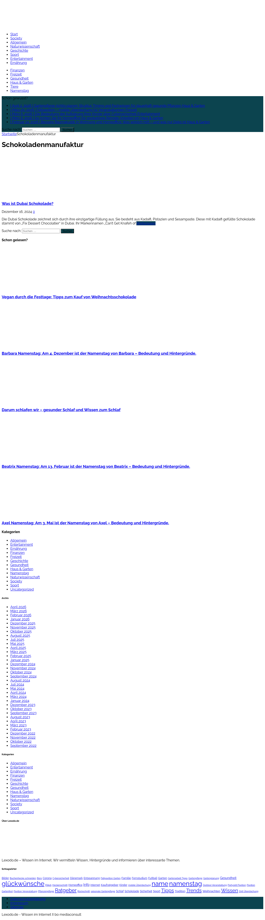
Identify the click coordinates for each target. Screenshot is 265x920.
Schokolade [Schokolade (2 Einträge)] (132, 891)
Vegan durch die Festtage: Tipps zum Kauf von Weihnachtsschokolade (69, 296)
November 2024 (23, 668)
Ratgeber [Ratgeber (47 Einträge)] (66, 890)
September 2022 (23, 746)
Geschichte (19, 51)
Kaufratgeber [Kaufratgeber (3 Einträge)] (110, 885)
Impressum (19, 903)
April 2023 (18, 721)
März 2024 (18, 697)
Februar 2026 (20, 615)
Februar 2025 (20, 656)
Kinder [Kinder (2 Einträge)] (123, 885)
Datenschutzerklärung (27, 899)
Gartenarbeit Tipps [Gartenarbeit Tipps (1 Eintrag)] (178, 878)
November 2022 (22, 737)
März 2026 (18, 611)
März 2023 (18, 725)
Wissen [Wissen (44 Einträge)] (229, 890)
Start (14, 34)
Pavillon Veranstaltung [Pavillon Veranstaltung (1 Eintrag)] (25, 891)
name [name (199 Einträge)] (160, 883)
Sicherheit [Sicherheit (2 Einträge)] (146, 891)
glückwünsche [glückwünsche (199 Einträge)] (23, 883)
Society (16, 38)
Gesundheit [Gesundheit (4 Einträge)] (228, 878)
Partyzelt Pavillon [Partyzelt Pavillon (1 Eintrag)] (237, 885)
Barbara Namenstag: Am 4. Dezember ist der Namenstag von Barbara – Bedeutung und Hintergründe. (99, 353)
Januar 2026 (19, 619)
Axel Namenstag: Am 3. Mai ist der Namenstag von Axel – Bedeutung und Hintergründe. (85, 522)
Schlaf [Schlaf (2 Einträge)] (120, 891)
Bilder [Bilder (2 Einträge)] (5, 878)
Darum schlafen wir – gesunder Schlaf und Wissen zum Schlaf (61, 409)
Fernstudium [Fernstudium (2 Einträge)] (139, 878)
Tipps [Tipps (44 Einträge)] (167, 890)
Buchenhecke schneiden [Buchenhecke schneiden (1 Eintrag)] (23, 878)
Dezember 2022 (22, 733)
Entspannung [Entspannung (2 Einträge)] (92, 878)
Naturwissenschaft (25, 46)
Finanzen (17, 70)
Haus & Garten (21, 82)
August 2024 (20, 680)
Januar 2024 (19, 701)
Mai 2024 (17, 689)
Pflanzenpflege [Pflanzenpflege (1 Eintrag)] (46, 891)
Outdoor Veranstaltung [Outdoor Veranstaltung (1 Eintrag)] (215, 885)
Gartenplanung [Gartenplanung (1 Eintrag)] (211, 878)
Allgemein (18, 42)
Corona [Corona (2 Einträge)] (47, 878)
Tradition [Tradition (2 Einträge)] (180, 891)
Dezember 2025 (22, 623)
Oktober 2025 (21, 631)
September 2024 (23, 676)
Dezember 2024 (22, 664)
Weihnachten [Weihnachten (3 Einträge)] (211, 891)
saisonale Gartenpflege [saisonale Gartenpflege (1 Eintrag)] (103, 891)
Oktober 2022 (21, 742)
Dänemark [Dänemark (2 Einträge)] (76, 878)
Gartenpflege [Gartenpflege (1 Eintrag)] (195, 878)
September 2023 (23, 713)
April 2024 (18, 693)
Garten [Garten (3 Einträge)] (162, 878)
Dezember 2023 (22, 705)
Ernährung (18, 63)
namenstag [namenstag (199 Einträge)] (185, 883)
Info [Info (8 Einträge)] (86, 884)
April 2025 (18, 648)
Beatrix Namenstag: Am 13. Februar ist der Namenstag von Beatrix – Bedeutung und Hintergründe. (96, 466)
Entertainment (21, 59)
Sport (14, 55)
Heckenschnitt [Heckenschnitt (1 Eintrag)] (60, 885)
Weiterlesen (146, 223)
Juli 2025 (17, 640)
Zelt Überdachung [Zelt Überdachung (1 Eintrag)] (248, 891)
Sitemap (16, 907)
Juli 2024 (17, 684)
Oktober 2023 (21, 709)
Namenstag (19, 91)
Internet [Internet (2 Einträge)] (95, 885)
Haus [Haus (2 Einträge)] (48, 885)
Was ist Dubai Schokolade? (27, 203)
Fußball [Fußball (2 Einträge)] (152, 878)
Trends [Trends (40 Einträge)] (194, 890)
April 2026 (18, 607)
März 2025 (18, 652)
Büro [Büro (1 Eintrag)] (39, 878)
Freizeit (16, 74)
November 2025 (23, 627)
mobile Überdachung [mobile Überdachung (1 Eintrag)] (139, 885)
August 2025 (20, 636)
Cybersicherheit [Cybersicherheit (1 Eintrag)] (60, 878)
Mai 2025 (17, 644)
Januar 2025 (19, 660)
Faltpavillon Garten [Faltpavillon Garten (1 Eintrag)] (110, 878)
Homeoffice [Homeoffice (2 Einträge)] (75, 885)
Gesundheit (19, 78)
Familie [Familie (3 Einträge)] (126, 878)
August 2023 (20, 717)
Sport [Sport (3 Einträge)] (156, 891)
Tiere (14, 87)
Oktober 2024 (21, 672)
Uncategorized (22, 589)
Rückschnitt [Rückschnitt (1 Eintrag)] (83, 891)
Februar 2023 (20, 729)
